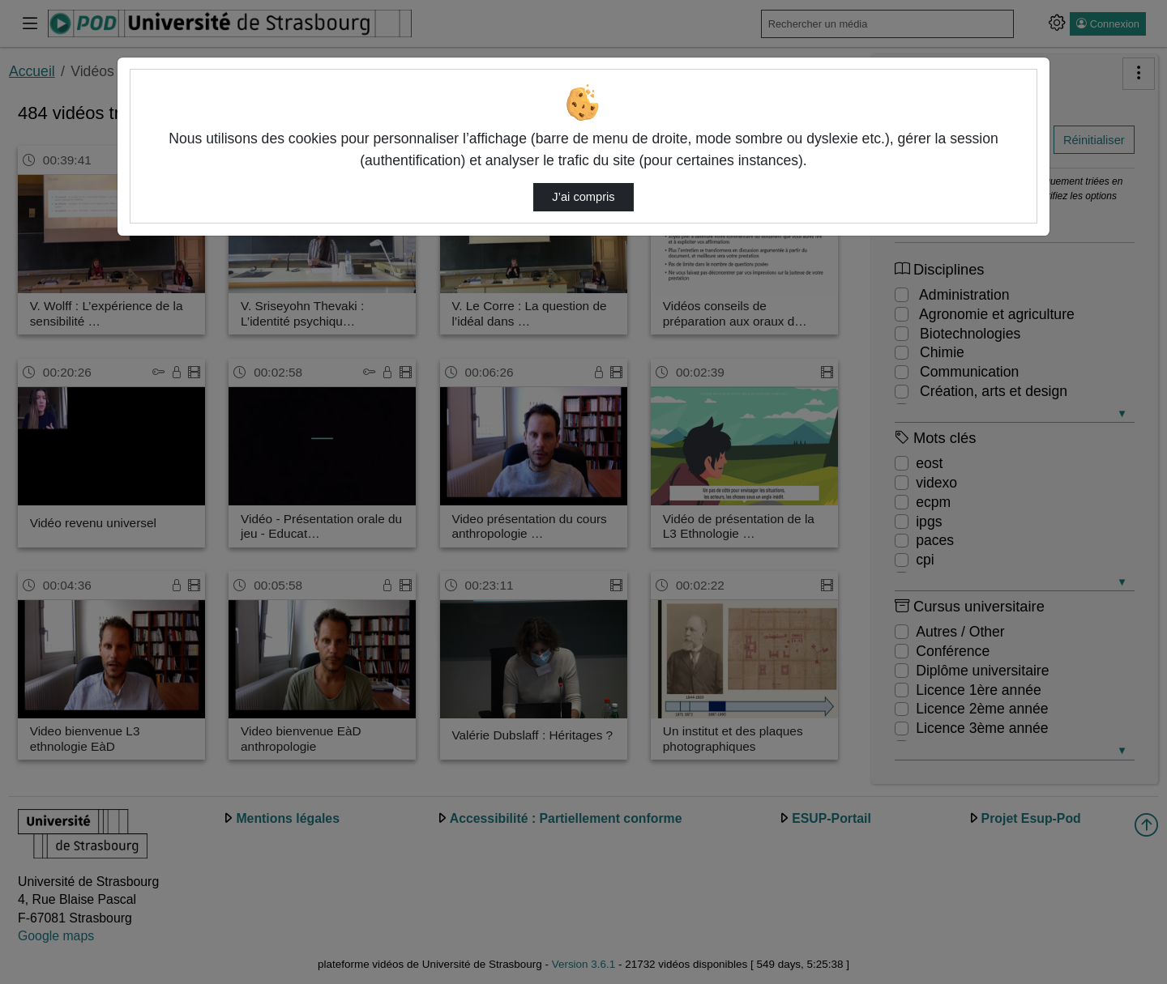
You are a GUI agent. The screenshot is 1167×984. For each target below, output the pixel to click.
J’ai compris (583, 196)
